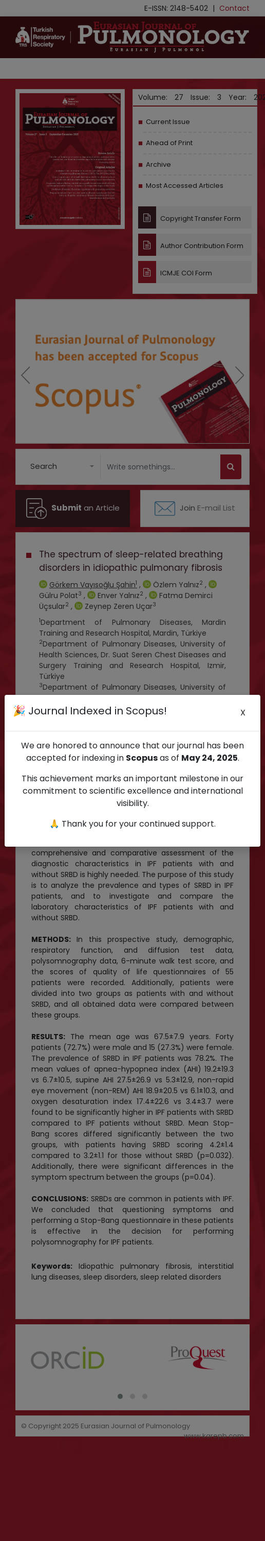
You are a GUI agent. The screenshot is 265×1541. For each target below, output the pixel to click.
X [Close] (242, 713)
